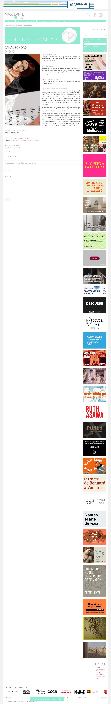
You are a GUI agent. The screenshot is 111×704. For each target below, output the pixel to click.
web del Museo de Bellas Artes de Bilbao (27, 140)
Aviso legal (102, 697)
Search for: (86, 33)
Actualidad (10, 21)
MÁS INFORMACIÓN (51, 699)
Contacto (64, 697)
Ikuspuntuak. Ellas (65, 116)
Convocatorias (43, 21)
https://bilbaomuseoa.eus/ (12, 148)
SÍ (59, 699)
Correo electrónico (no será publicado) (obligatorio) (20, 163)
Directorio (31, 21)
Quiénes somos (27, 697)
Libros (53, 21)
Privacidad (82, 697)
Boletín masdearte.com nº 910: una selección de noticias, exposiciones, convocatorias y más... (101, 672)
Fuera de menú (63, 21)
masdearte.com (9, 25)
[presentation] (18, 192)
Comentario (8, 176)
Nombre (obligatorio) (11, 156)
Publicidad (8, 697)
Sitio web (7, 170)
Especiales (20, 21)
